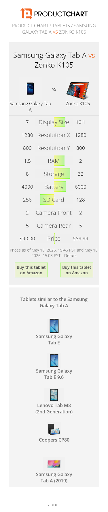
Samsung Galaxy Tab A (30, 106)
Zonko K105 (78, 103)
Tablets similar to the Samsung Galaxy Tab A (54, 302)
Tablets (61, 25)
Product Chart (30, 25)
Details (70, 255)
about (54, 504)
